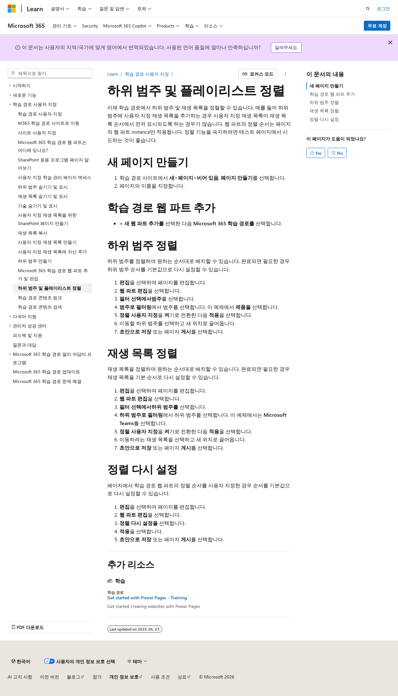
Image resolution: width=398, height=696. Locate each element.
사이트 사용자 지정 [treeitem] (37, 133)
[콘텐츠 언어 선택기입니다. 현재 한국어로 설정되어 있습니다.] (21, 661)
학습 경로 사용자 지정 (147, 74)
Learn (112, 74)
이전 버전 (49, 677)
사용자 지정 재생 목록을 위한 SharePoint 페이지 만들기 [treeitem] (47, 219)
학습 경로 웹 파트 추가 (332, 94)
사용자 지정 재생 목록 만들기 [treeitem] (47, 242)
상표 (182, 677)
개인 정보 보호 (124, 677)
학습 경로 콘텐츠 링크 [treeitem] (40, 298)
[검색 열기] (368, 8)
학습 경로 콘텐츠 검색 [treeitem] (40, 307)
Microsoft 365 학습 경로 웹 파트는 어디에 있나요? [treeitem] (52, 146)
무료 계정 (377, 26)
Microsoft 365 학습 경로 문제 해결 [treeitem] (47, 381)
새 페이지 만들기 (326, 86)
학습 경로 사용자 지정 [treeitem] (40, 114)
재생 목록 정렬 (324, 111)
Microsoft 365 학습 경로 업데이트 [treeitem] (46, 372)
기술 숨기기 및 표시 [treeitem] (37, 206)
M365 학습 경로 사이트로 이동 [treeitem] (49, 123)
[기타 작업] (285, 74)
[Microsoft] (12, 8)
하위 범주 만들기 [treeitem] (35, 261)
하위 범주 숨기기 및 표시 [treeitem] (43, 187)
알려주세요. (286, 47)
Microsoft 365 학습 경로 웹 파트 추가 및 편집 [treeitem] (53, 274)
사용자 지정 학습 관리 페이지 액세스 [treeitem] (54, 177)
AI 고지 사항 (20, 677)
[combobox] (50, 73)
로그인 (383, 8)
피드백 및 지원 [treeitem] (27, 335)
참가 (97, 677)
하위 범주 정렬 (324, 102)
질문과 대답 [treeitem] (24, 345)
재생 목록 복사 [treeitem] (32, 233)
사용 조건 (160, 677)
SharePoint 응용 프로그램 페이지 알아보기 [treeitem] (53, 164)
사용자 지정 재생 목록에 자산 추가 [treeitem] (52, 252)
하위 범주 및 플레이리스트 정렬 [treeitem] (49, 288)
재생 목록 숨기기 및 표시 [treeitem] (43, 196)
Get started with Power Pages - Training (147, 598)
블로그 (73, 677)
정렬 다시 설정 (324, 119)
